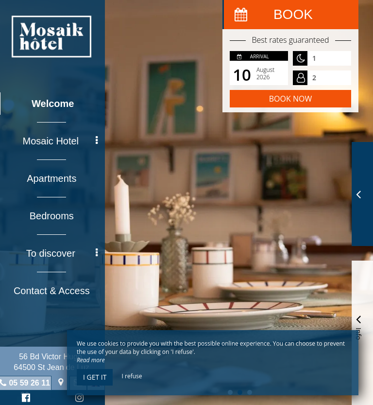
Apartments (53, 178)
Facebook (26, 399)
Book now (290, 98)
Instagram (79, 399)
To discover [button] (64, 253)
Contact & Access (54, 290)
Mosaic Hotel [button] (62, 141)
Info (358, 326)
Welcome (55, 103)
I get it (94, 377)
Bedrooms (53, 216)
